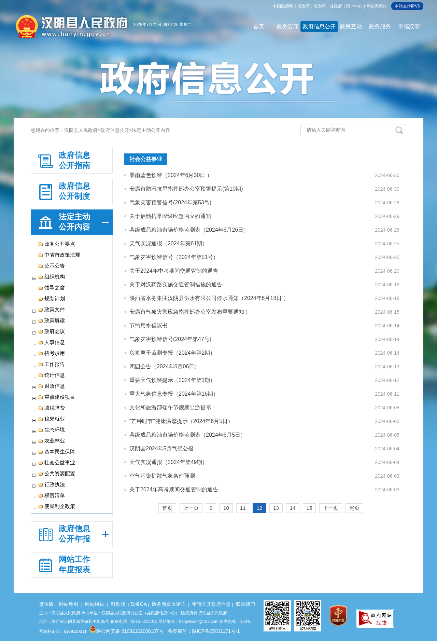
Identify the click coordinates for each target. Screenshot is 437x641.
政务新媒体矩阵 (168, 604)
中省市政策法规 (59, 255)
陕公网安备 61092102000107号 (126, 631)
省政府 (303, 6)
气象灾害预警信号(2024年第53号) (170, 202)
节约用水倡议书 (148, 325)
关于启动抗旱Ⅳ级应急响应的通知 (170, 216)
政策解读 (51, 320)
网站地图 (68, 604)
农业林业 (51, 441)
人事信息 (51, 342)
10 (226, 508)
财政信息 (51, 386)
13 (276, 508)
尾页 (354, 508)
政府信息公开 (319, 26)
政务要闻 (288, 26)
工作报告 (51, 364)
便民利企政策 (56, 506)
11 (243, 508)
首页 (258, 26)
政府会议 (51, 331)
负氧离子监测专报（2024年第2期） (172, 353)
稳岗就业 (51, 419)
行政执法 (51, 484)
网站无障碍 (376, 6)
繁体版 (46, 604)
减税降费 (51, 408)
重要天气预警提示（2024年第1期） (172, 380)
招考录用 (51, 353)
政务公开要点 (56, 244)
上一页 (191, 508)
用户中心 (354, 6)
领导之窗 (51, 288)
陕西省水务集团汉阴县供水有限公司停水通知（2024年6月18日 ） (209, 298)
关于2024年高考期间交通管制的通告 (173, 489)
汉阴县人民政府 (81, 130)
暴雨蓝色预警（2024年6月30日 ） (170, 175)
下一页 (330, 508)
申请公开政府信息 (211, 604)
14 (293, 508)
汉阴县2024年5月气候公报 (161, 448)
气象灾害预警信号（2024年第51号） (173, 257)
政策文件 (51, 309)
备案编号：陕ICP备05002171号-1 (204, 631)
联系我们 (245, 604)
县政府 (336, 6)
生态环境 (51, 430)
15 (309, 508)
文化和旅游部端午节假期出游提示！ (173, 407)
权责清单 (51, 495)
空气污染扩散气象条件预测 (162, 476)
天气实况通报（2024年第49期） (168, 462)
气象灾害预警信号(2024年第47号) (170, 339)
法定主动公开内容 (151, 130)
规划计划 (51, 299)
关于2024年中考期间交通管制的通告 (173, 271)
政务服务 (380, 26)
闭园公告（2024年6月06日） (164, 366)
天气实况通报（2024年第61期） (168, 243)
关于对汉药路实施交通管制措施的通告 (175, 284)
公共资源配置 (56, 473)
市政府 (319, 6)
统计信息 (51, 375)
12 (259, 508)
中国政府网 (283, 6)
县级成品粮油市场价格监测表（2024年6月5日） (187, 435)
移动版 (118, 604)
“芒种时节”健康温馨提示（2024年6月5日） (181, 421)
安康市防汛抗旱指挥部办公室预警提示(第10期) (186, 189)
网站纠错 (94, 604)
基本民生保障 (56, 452)
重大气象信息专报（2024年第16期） (173, 394)
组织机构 (51, 277)
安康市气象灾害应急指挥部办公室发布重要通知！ (189, 312)
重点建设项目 (56, 397)
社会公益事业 (56, 463)
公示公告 (51, 266)
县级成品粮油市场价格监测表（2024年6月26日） (189, 230)
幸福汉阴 (409, 26)
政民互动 (351, 26)
